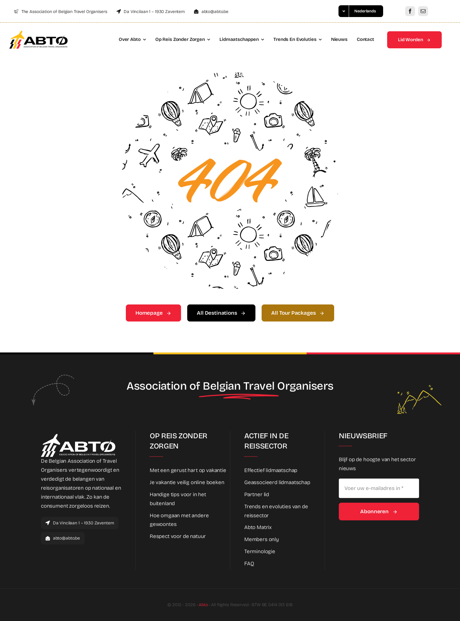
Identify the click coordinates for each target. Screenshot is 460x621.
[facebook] (410, 11)
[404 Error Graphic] (230, 75)
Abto (203, 604)
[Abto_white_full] (78, 436)
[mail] (423, 11)
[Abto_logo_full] (38, 33)
